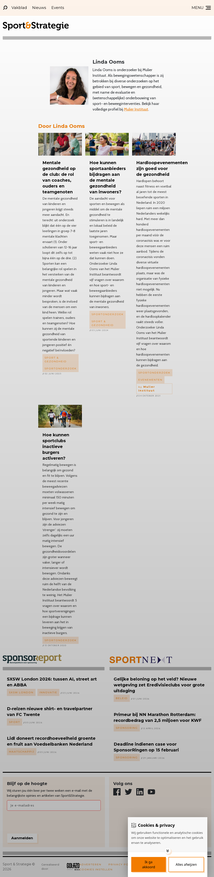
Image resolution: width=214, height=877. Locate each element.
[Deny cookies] (186, 864)
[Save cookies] (148, 864)
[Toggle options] (167, 850)
